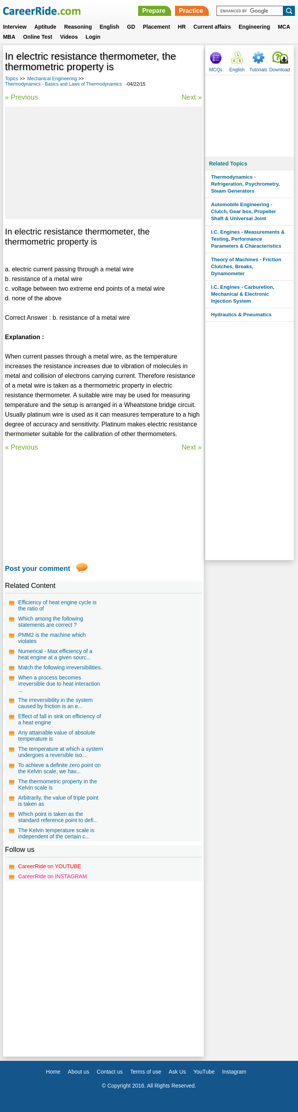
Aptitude (45, 27)
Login (92, 37)
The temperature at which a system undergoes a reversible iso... (60, 752)
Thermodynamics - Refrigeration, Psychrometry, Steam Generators (245, 184)
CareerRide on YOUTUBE (49, 866)
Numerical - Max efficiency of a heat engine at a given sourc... (55, 654)
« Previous (21, 97)
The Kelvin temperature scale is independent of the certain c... (56, 833)
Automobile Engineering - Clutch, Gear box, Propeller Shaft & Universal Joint (243, 211)
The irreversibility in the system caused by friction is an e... (55, 703)
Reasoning (78, 27)
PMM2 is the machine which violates (52, 638)
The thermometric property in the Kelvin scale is (57, 784)
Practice (191, 10)
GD (131, 27)
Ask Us (177, 1072)
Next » (192, 97)
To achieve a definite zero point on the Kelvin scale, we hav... (59, 768)
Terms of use (145, 1072)
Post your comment (37, 568)
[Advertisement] (103, 163)
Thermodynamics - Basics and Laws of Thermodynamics (63, 84)
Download (279, 69)
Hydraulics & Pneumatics (241, 314)
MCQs (215, 69)
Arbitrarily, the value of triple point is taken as (58, 801)
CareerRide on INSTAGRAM (52, 876)
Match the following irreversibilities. (60, 667)
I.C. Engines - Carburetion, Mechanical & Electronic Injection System (242, 294)
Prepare (153, 10)
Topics (11, 78)
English (110, 27)
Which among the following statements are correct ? (50, 621)
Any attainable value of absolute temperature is (56, 735)
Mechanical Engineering (52, 78)
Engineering (254, 27)
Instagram (234, 1072)
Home (53, 1072)
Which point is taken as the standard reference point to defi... (58, 817)
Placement (156, 27)
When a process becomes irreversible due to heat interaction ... (59, 683)
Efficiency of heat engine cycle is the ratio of (57, 605)
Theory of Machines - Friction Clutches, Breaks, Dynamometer (246, 266)
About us (78, 1072)
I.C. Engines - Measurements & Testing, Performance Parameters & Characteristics (248, 239)
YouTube (204, 1072)
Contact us (110, 1072)
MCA (284, 27)
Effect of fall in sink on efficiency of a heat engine (59, 719)
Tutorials (258, 69)
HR (181, 27)
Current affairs (212, 27)
